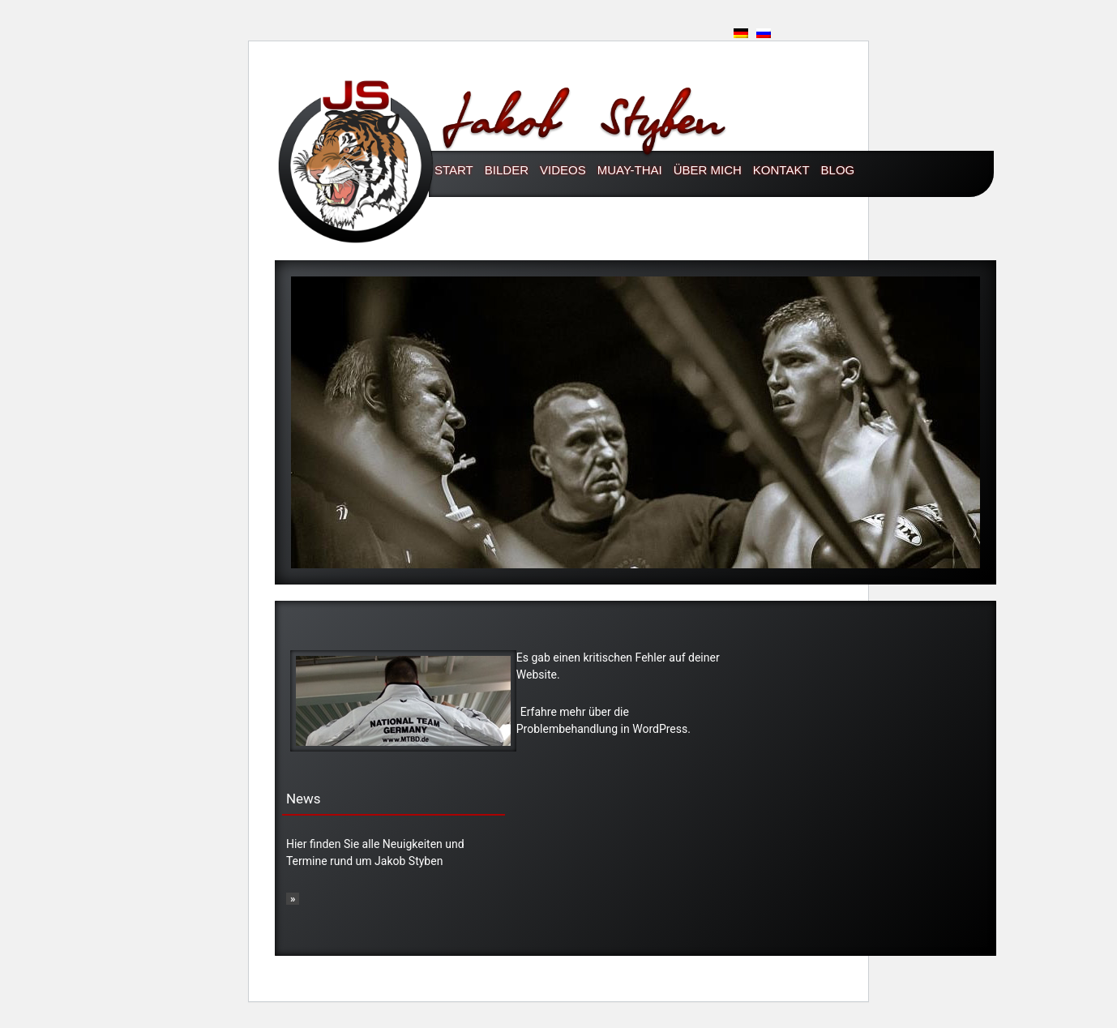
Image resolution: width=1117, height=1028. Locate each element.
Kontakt (781, 170)
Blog (838, 170)
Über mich (708, 170)
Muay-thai (629, 170)
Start (453, 170)
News (303, 798)
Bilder (507, 170)
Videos (563, 170)
